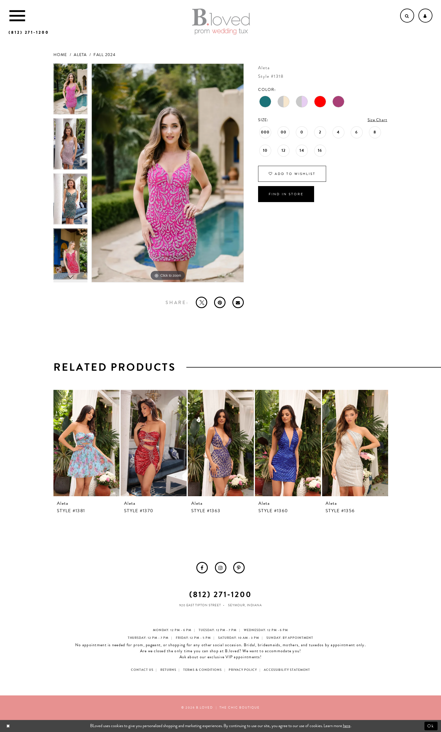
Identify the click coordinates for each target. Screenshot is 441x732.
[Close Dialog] (8, 726)
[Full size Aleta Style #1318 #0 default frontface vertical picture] (168, 173)
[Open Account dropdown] (425, 16)
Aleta (80, 55)
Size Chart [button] (378, 120)
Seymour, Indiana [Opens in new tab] (245, 605)
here (346, 726)
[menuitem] (202, 567)
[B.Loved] (221, 22)
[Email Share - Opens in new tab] (238, 302)
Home (60, 55)
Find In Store (286, 194)
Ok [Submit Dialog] (431, 726)
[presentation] (86, 443)
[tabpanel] (70, 91)
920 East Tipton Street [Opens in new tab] (200, 605)
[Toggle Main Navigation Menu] (17, 16)
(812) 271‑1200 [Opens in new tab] (220, 594)
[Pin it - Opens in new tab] (220, 302)
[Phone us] (29, 32)
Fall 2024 (104, 55)
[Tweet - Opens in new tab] (201, 302)
